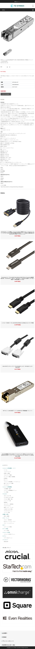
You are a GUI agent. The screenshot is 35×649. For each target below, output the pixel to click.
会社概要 (4, 633)
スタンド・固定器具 (8, 519)
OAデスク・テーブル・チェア (9, 521)
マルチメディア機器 (8, 475)
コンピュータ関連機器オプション (10, 490)
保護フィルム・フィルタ (8, 507)
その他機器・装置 (7, 488)
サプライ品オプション (8, 537)
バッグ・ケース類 (7, 500)
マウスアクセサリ (7, 505)
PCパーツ (6, 480)
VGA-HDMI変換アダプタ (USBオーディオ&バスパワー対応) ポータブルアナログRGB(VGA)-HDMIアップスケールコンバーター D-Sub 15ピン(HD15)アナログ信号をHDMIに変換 (17, 455)
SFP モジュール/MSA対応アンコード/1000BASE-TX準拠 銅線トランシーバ (17, 410)
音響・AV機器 (6, 516)
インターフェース (7, 471)
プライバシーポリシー (8, 641)
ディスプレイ (6, 485)
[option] (8, 52)
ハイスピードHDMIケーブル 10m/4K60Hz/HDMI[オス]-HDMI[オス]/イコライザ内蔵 (17, 322)
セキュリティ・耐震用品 (8, 504)
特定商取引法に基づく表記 (8, 645)
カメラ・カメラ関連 (8, 526)
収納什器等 (6, 541)
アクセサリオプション (8, 510)
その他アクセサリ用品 (8, 509)
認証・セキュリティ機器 (8, 483)
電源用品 (5, 502)
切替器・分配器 (7, 473)
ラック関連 (6, 492)
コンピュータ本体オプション (9, 534)
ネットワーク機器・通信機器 (9, 476)
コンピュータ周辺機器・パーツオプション (12, 481)
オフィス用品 (6, 530)
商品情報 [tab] (2, 99)
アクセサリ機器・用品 (8, 499)
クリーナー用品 (7, 512)
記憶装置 (5, 478)
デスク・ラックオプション (9, 523)
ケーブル (5, 470)
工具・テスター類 (7, 495)
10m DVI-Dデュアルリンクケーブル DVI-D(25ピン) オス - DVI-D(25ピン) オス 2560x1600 (17, 367)
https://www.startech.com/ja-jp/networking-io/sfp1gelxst (12, 186)
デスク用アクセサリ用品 (8, 497)
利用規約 (4, 637)
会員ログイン (17, 1)
